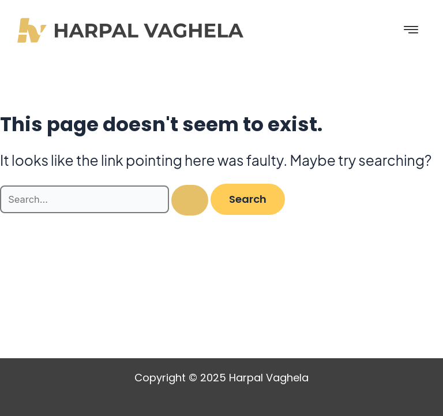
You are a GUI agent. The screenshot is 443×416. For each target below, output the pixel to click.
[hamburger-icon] (411, 30)
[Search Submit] (189, 200)
